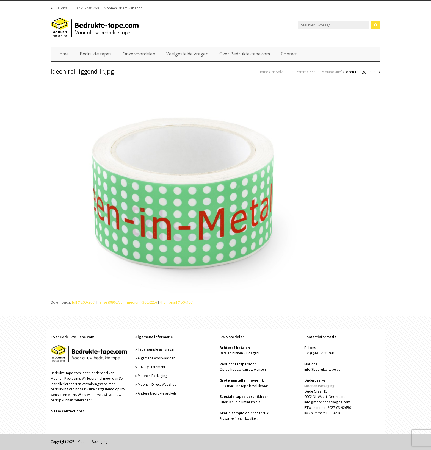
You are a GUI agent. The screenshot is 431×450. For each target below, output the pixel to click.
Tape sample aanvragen (156, 349)
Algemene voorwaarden (156, 358)
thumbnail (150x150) (176, 302)
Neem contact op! (66, 411)
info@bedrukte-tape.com (324, 369)
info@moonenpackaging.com (327, 402)
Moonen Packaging (152, 375)
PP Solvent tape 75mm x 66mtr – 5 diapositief (306, 72)
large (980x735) (111, 302)
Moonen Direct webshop (123, 8)
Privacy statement (151, 367)
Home (263, 72)
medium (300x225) (142, 302)
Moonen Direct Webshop (157, 384)
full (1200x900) (83, 302)
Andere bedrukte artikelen (158, 393)
